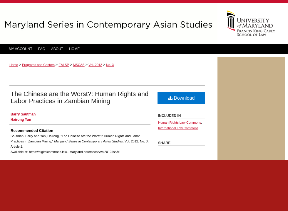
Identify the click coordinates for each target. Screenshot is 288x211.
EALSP (63, 65)
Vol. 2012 (95, 65)
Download (181, 98)
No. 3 (110, 65)
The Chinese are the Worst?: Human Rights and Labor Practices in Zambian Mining (79, 97)
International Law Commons (178, 128)
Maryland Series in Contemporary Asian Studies (108, 23)
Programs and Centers (38, 65)
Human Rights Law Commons (179, 122)
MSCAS (79, 65)
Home (13, 65)
